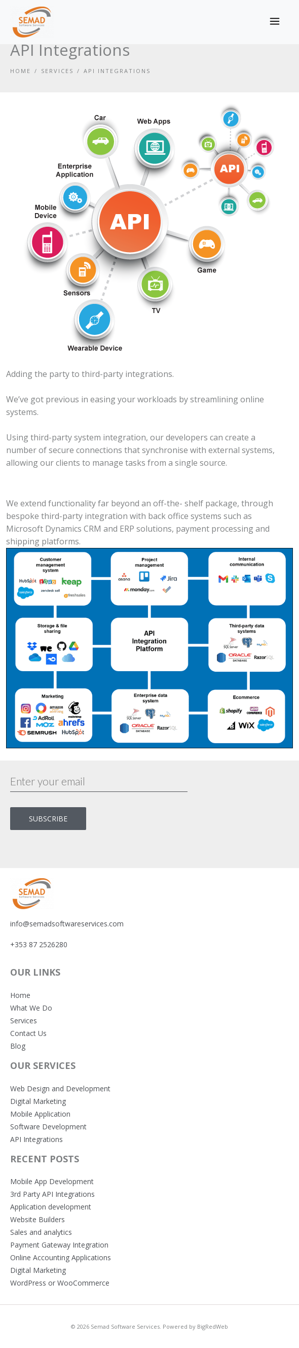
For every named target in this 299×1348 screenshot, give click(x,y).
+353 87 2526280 (38, 944)
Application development (50, 1207)
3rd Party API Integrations (52, 1194)
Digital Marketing (38, 1101)
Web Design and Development (60, 1088)
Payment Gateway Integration (59, 1245)
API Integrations (36, 1139)
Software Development (48, 1126)
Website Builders (37, 1219)
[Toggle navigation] (274, 22)
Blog (17, 1046)
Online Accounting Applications (60, 1257)
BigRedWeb (212, 1326)
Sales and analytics (41, 1232)
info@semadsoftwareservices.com (67, 923)
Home (20, 71)
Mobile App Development (52, 1181)
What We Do (31, 1008)
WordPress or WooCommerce (59, 1283)
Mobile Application (40, 1114)
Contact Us (28, 1033)
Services (57, 71)
